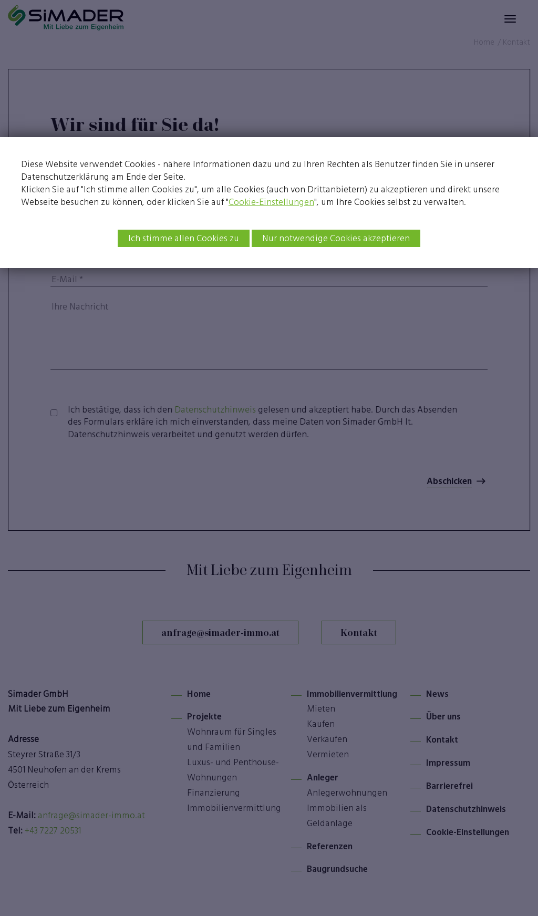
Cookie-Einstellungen (271, 202)
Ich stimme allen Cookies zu (183, 238)
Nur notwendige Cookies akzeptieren (336, 238)
